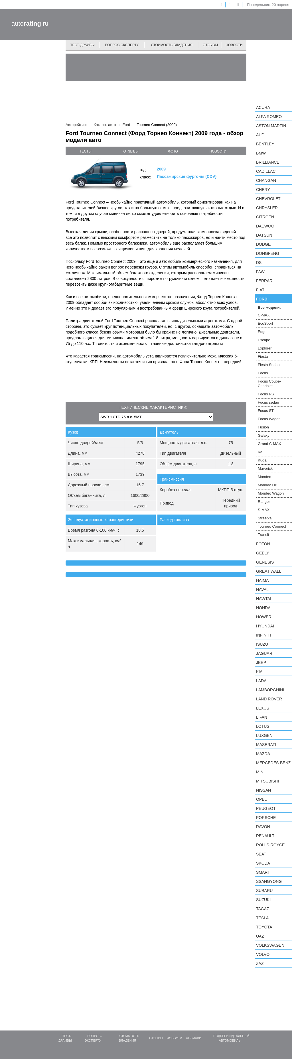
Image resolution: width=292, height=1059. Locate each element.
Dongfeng (267, 253)
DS (258, 262)
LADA (261, 680)
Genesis (265, 562)
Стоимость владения (171, 45)
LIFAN (261, 717)
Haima (262, 580)
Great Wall (268, 571)
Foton (263, 544)
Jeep (261, 662)
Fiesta (263, 356)
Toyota (264, 927)
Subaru (264, 890)
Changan (266, 180)
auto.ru (29, 23)
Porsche (266, 817)
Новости (234, 45)
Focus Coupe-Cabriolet (269, 383)
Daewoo (265, 226)
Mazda (263, 753)
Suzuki (263, 899)
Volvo (262, 954)
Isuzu (262, 644)
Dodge (263, 244)
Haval (262, 589)
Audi (260, 135)
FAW (260, 271)
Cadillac (265, 171)
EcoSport (265, 323)
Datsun (264, 235)
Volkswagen (270, 945)
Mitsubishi (267, 781)
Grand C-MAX (269, 444)
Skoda (263, 863)
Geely (262, 553)
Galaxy (263, 435)
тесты (86, 151)
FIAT (260, 290)
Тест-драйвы (82, 45)
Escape (264, 340)
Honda (263, 607)
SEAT (261, 854)
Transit (263, 534)
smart (263, 872)
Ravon (263, 826)
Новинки (193, 1038)
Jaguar (264, 653)
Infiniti (263, 635)
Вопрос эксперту (122, 45)
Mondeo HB (267, 485)
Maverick (265, 468)
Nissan (263, 790)
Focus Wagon (269, 419)
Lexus (262, 708)
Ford (261, 299)
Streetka (264, 518)
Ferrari (264, 281)
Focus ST (266, 410)
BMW (261, 153)
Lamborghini (270, 690)
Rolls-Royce (270, 845)
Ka (260, 452)
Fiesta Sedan (269, 365)
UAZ (260, 936)
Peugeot (265, 808)
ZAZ (259, 963)
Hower (263, 617)
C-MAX (264, 315)
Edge (262, 332)
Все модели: (269, 307)
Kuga (262, 460)
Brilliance (267, 162)
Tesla (262, 918)
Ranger (264, 501)
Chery (263, 189)
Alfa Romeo (269, 116)
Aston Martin (271, 125)
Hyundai (265, 626)
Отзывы (210, 45)
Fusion (263, 427)
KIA (259, 671)
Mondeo (264, 477)
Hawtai (263, 598)
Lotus (262, 726)
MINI (260, 772)
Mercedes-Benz (273, 763)
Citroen (265, 217)
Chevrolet (268, 198)
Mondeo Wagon (271, 493)
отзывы (131, 151)
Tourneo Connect (272, 526)
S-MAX (263, 510)
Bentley (265, 144)
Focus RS (266, 394)
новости (218, 151)
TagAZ (262, 908)
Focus (263, 373)
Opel (261, 799)
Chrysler (267, 208)
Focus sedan (268, 402)
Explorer (264, 348)
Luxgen (264, 735)
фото (173, 151)
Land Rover (269, 699)
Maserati (266, 744)
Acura (263, 107)
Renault (265, 836)
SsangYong (269, 881)
